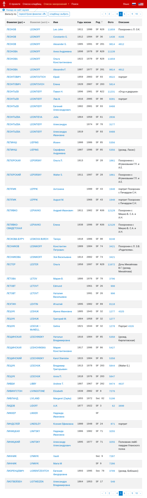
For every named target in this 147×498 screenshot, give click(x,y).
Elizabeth (58, 391)
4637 (121, 384)
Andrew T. (58, 383)
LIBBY (33, 383)
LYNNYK (34, 456)
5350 (112, 337)
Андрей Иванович (63, 210)
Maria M (57, 463)
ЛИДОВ (11, 405)
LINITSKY (35, 431)
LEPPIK (34, 189)
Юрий (56, 77)
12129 (111, 210)
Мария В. (58, 278)
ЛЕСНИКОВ (13, 246)
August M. (58, 199)
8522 (112, 77)
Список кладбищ (32, 4)
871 (113, 424)
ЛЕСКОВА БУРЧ (15, 239)
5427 (112, 347)
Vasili (56, 456)
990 (113, 286)
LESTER (34, 264)
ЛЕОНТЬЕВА (13, 117)
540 (113, 482)
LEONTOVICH (37, 84)
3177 (112, 124)
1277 (112, 311)
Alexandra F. (59, 69)
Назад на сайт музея (16, 10)
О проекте (14, 4)
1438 (112, 37)
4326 (131, 326)
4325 (121, 311)
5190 (112, 398)
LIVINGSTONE (37, 391)
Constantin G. (60, 36)
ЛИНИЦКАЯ (13, 431)
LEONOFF (35, 29)
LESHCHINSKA (38, 347)
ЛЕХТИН (11, 304)
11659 (111, 29)
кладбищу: (59, 14)
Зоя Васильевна (62, 257)
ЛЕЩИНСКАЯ (14, 336)
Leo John (58, 29)
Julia (55, 117)
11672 (111, 264)
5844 (112, 366)
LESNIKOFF (36, 246)
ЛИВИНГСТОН (14, 391)
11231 (111, 92)
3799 (112, 471)
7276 (112, 391)
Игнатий (57, 304)
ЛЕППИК (11, 189)
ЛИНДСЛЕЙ (13, 423)
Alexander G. (60, 44)
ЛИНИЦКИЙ (13, 442)
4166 (121, 37)
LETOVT (34, 286)
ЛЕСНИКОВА (14, 257)
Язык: (126, 4)
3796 (112, 279)
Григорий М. (60, 318)
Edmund (57, 286)
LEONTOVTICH (38, 77)
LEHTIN (34, 304)
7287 (112, 456)
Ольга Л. (58, 160)
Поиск (74, 4)
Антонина (58, 189)
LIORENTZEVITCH (39, 470)
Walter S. (58, 174)
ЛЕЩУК (11, 365)
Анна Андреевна (62, 51)
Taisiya (57, 239)
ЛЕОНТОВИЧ (14, 77)
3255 (112, 431)
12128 (111, 225)
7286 (112, 463)
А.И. (55, 405)
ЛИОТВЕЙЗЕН (14, 481)
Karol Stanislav (61, 358)
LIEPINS (34, 142)
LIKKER (34, 413)
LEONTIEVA (36, 117)
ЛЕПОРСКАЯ (14, 160)
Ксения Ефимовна (63, 423)
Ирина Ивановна (62, 311)
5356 (112, 142)
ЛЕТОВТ (11, 286)
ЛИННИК (12, 456)
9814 (112, 44)
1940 (112, 189)
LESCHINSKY (37, 336)
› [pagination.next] (140, 14)
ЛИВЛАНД (12, 398)
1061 (112, 160)
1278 (112, 326)
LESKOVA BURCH (39, 239)
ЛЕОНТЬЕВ (13, 91)
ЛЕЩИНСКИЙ (14, 358)
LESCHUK (35, 365)
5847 (112, 376)
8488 (112, 106)
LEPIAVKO (35, 210)
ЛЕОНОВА (12, 51)
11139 (111, 51)
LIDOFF (34, 405)
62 (113, 406)
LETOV (33, 278)
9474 (112, 384)
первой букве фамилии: (32, 14)
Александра (60, 124)
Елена (56, 84)
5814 (112, 84)
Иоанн (56, 142)
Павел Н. (58, 91)
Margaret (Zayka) (62, 398)
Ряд (99, 22)
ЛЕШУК (11, 311)
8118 (112, 304)
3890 (121, 406)
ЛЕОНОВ (11, 29)
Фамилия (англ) (39, 22)
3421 (112, 246)
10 (136, 14)
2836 (112, 117)
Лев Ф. (57, 99)
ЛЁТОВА (11, 278)
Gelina (56, 326)
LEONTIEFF (36, 91)
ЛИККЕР (11, 413)
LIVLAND (34, 398)
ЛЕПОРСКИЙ (14, 174)
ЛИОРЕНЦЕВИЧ (15, 470)
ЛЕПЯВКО (12, 210)
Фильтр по (10, 14)
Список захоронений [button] (55, 4)
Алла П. (57, 376)
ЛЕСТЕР (11, 264)
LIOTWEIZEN (36, 481)
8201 (112, 99)
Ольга (56, 264)
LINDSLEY (35, 423)
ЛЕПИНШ (12, 142)
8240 (112, 239)
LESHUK (34, 311)
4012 (121, 44)
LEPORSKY (35, 160)
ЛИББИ (11, 383)
